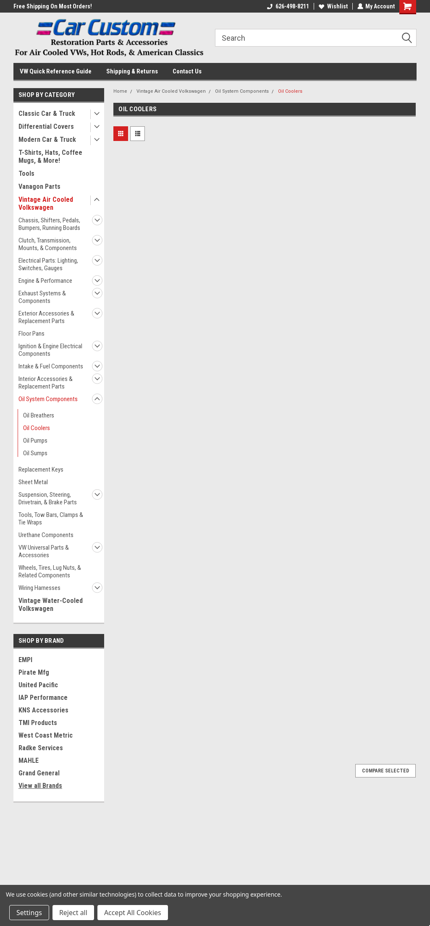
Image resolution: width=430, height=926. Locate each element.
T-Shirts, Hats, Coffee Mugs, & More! (50, 156)
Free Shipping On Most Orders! (52, 6)
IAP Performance (43, 698)
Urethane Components (45, 535)
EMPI (25, 660)
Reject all (73, 912)
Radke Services (40, 748)
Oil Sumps (35, 453)
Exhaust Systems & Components (42, 297)
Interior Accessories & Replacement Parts (45, 382)
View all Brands (40, 786)
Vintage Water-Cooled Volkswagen (50, 605)
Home (120, 91)
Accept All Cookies (132, 912)
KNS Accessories (43, 710)
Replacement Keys (40, 469)
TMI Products (37, 723)
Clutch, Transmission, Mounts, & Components (47, 244)
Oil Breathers (38, 415)
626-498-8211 (288, 6)
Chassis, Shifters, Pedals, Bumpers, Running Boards (49, 224)
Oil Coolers (36, 428)
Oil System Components (48, 399)
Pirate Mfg (33, 672)
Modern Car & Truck (47, 139)
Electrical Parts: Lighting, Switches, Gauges (48, 264)
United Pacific (38, 685)
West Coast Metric (45, 735)
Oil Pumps (35, 440)
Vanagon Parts (39, 186)
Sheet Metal (33, 482)
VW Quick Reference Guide (56, 71)
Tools (26, 173)
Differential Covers (46, 126)
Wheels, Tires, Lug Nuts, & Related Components (49, 571)
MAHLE (28, 760)
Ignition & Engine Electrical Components (50, 349)
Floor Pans (31, 333)
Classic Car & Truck (46, 113)
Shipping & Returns (132, 71)
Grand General (39, 773)
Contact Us (187, 71)
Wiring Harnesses (39, 588)
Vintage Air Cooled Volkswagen (45, 203)
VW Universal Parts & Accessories (43, 551)
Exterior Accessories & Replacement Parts (46, 317)
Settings (29, 912)
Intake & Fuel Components (50, 366)
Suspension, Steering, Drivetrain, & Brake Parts (47, 498)
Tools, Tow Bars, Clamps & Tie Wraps (50, 518)
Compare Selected (385, 771)
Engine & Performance (45, 280)
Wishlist (332, 6)
